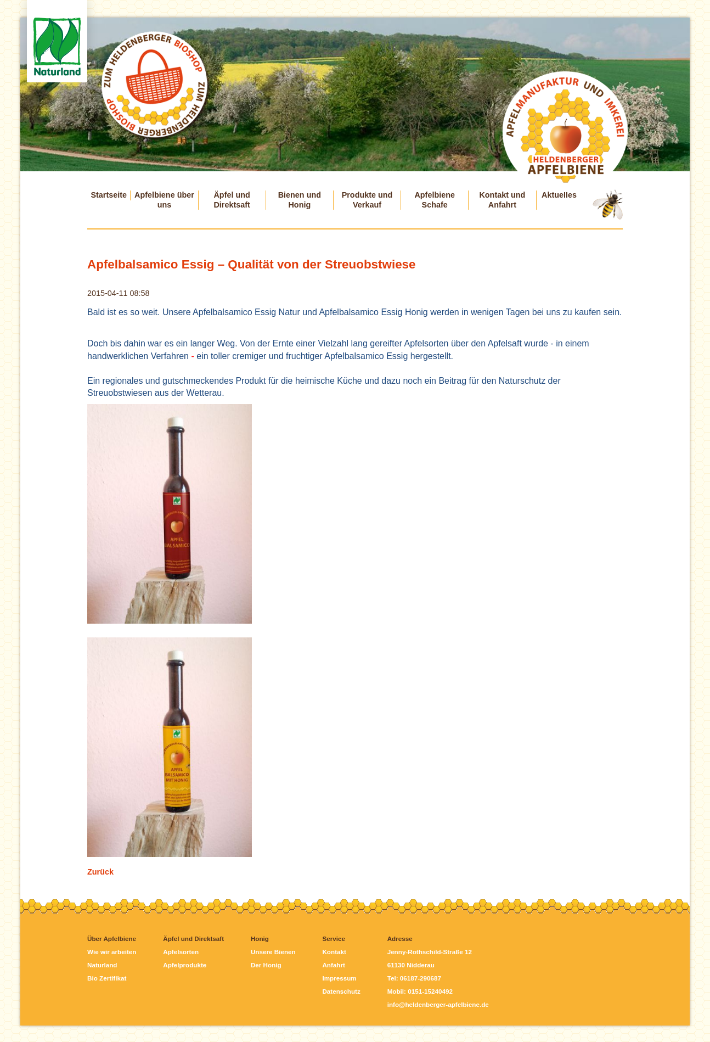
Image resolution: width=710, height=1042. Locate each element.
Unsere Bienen (273, 951)
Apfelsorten (181, 951)
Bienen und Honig (299, 200)
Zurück (100, 871)
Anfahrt (333, 964)
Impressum (339, 978)
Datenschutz (341, 991)
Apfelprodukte (184, 964)
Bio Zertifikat (106, 978)
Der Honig (266, 964)
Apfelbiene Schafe (434, 200)
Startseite (109, 195)
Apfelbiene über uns (164, 200)
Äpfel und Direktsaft (231, 200)
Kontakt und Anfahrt (502, 200)
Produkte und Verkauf (367, 200)
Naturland (102, 964)
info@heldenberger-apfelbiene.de (438, 1004)
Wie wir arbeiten (111, 951)
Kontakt (334, 951)
